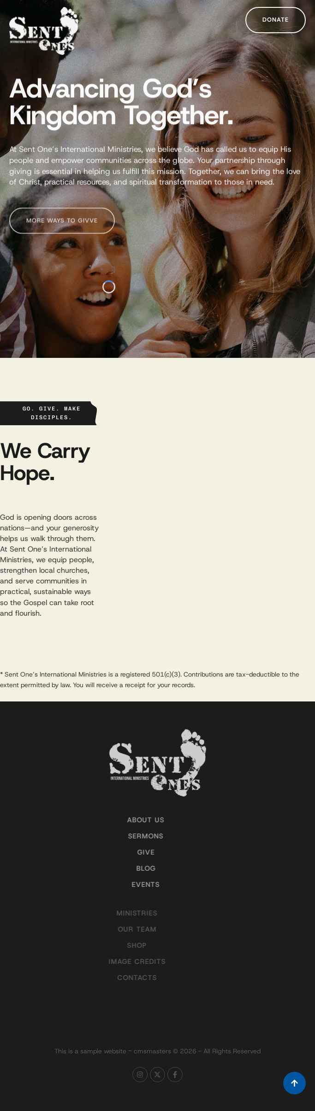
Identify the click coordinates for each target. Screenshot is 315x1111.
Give (135, 852)
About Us (135, 820)
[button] (275, 20)
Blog (135, 868)
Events (135, 884)
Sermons (135, 836)
